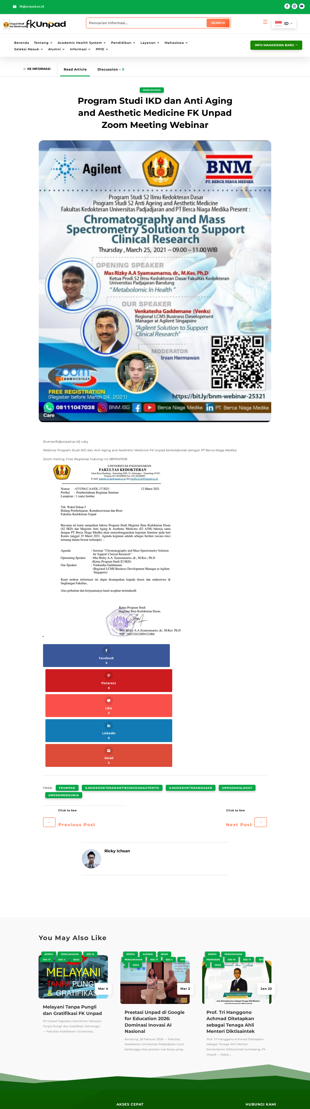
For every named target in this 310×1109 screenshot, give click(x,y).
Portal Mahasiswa (174, 1034)
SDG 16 (90, 849)
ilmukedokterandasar (190, 686)
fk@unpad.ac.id (32, 6)
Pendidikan (121, 43)
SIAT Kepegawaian (218, 1042)
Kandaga (123, 1036)
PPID (100, 49)
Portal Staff (169, 1026)
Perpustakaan (127, 1028)
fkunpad (67, 686)
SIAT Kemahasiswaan (220, 1026)
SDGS (76, 855)
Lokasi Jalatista (172, 1074)
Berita (49, 849)
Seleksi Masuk (26, 49)
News (164, 849)
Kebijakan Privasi (151, 1099)
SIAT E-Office (213, 1018)
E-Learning (169, 1050)
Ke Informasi (40, 69)
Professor (213, 855)
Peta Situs (128, 1099)
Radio (121, 1052)
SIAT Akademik (215, 1010)
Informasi (78, 49)
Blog (120, 1012)
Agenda (148, 849)
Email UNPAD (171, 1042)
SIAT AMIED (212, 1050)
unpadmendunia (63, 691)
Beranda (21, 43)
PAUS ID (166, 1018)
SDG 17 (46, 855)
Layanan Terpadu (130, 1060)
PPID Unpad (212, 1058)
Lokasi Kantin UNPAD (177, 1082)
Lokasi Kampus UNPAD (178, 1058)
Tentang (41, 43)
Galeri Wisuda (128, 1081)
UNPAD (165, 1010)
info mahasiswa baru (273, 45)
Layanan (148, 43)
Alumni (54, 49)
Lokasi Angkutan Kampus (181, 1066)
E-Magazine (126, 1044)
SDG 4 (61, 855)
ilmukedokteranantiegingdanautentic (122, 686)
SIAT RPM (210, 1034)
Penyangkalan (179, 1099)
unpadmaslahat (237, 686)
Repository (125, 1020)
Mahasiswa (174, 43)
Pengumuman (152, 89)
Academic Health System (80, 43)
